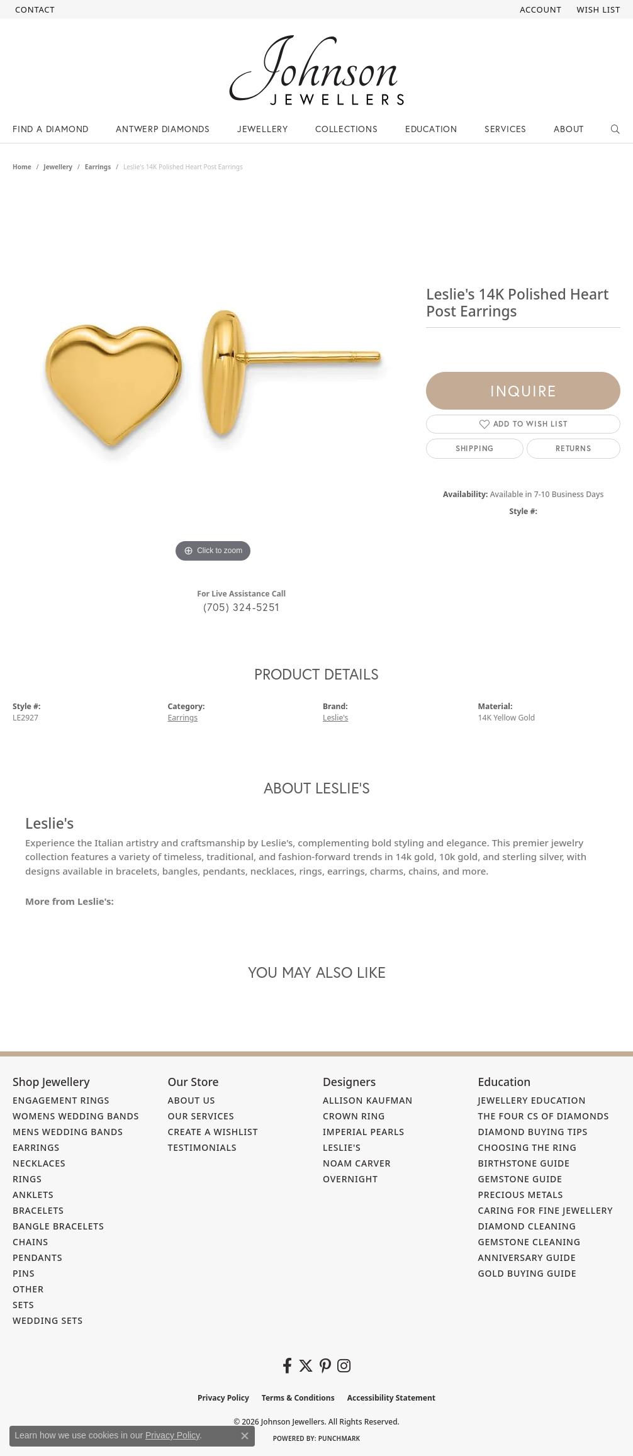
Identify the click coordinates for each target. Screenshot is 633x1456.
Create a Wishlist (213, 1132)
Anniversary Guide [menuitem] (527, 1257)
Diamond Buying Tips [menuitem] (533, 1132)
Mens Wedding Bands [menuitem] (68, 1132)
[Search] (615, 129)
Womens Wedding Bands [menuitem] (76, 1116)
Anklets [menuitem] (33, 1195)
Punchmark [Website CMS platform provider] (339, 1438)
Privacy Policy (223, 1397)
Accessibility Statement (391, 1397)
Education (431, 129)
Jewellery (262, 129)
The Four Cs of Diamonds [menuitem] (544, 1116)
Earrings (98, 166)
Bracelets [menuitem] (38, 1210)
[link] (34, 9)
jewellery (57, 166)
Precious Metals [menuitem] (521, 1195)
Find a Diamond (51, 129)
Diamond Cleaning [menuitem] (527, 1226)
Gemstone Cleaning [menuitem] (529, 1242)
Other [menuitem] (28, 1289)
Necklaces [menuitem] (39, 1163)
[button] (539, 9)
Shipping (475, 448)
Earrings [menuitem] (36, 1147)
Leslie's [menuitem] (342, 1147)
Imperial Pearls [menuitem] (364, 1132)
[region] (213, 377)
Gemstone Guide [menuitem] (520, 1179)
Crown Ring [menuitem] (354, 1116)
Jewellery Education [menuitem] (532, 1100)
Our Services (201, 1116)
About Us (192, 1100)
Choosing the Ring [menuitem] (527, 1147)
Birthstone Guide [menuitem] (524, 1163)
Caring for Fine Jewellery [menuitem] (545, 1210)
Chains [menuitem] (30, 1242)
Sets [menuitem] (23, 1305)
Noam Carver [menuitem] (357, 1163)
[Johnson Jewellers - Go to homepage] (316, 70)
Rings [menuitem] (27, 1179)
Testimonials (202, 1147)
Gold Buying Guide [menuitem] (527, 1273)
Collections (346, 129)
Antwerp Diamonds (163, 129)
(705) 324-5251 (241, 606)
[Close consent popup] (245, 1436)
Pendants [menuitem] (37, 1257)
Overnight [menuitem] (350, 1179)
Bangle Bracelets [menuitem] (58, 1226)
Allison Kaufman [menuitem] (368, 1100)
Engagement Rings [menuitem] (61, 1100)
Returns (573, 448)
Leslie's (335, 717)
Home (22, 166)
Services (506, 129)
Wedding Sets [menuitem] (48, 1320)
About (569, 129)
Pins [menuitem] (24, 1273)
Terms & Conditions (298, 1397)
